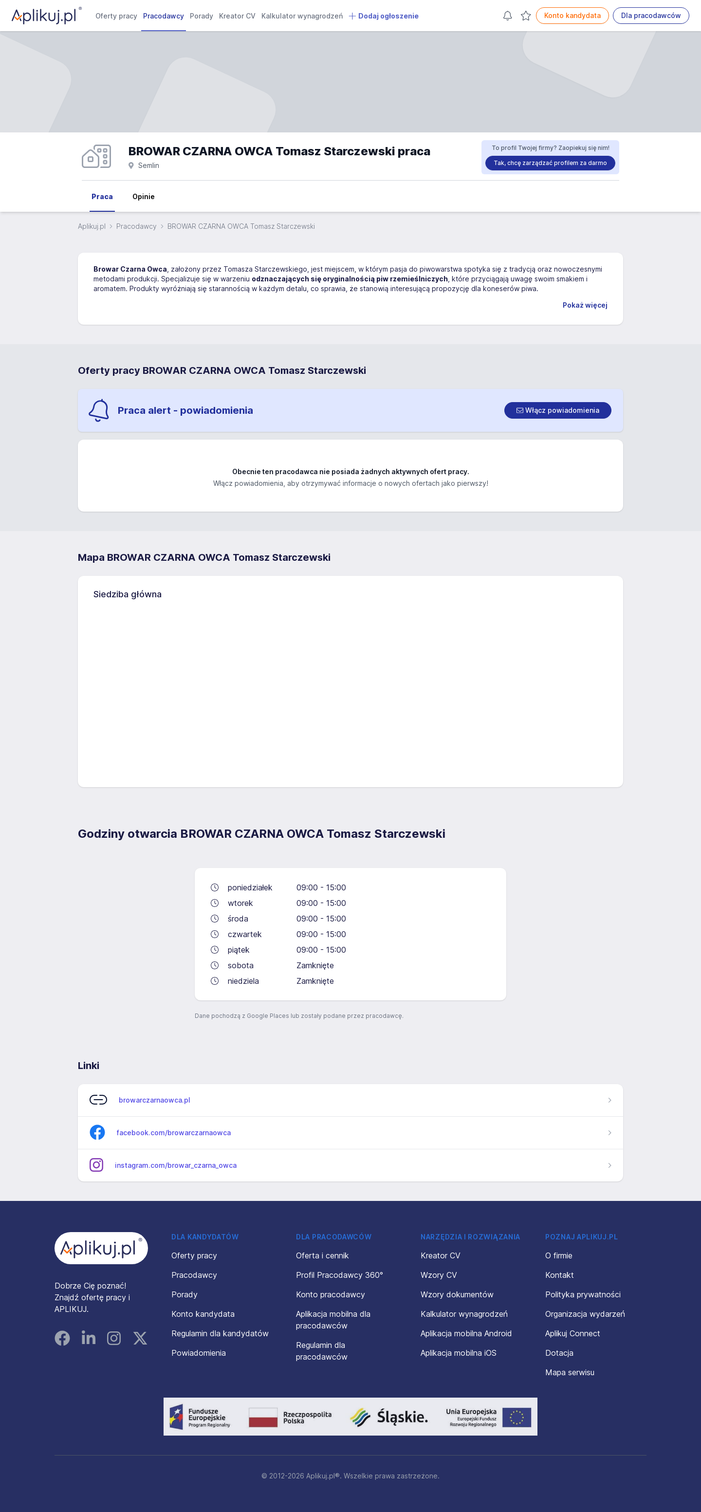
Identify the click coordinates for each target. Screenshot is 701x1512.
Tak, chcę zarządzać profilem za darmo (550, 162)
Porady (201, 16)
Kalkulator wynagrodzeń (302, 16)
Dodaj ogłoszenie (384, 16)
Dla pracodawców (651, 15)
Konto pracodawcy (330, 1294)
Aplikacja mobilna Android (466, 1333)
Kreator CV (237, 16)
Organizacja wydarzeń (585, 1314)
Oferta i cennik (322, 1255)
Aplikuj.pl (92, 226)
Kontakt (559, 1275)
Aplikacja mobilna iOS (459, 1353)
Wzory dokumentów (457, 1294)
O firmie (558, 1255)
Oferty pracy (116, 16)
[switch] (557, 410)
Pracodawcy (163, 16)
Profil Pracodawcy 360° (339, 1275)
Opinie (143, 196)
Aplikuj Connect (572, 1333)
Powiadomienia (198, 1353)
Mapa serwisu (569, 1372)
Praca (102, 196)
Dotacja (559, 1353)
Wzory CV (439, 1275)
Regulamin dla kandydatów (220, 1333)
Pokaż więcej (585, 305)
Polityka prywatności (583, 1294)
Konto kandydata (572, 15)
